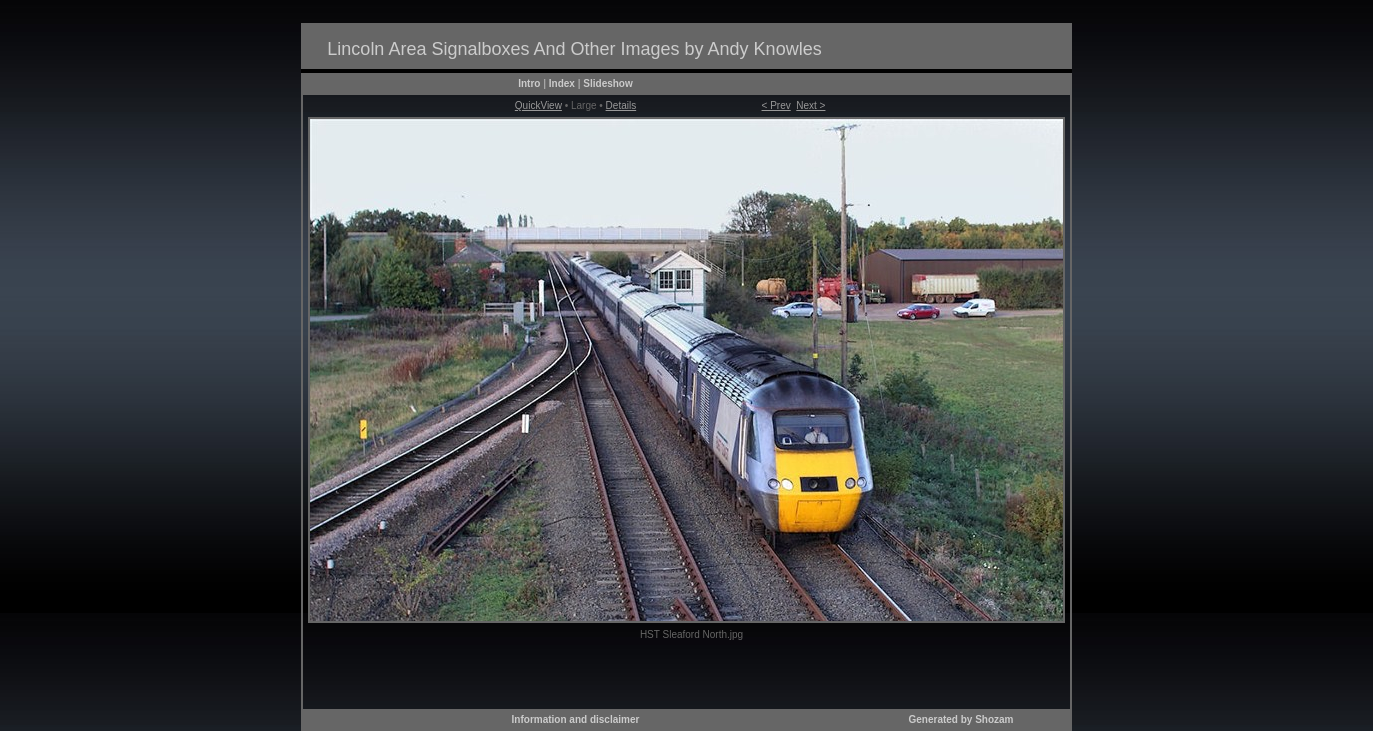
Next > (810, 105)
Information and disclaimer (576, 719)
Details (621, 105)
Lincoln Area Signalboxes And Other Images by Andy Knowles (574, 49)
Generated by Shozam (960, 719)
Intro (529, 83)
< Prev (776, 105)
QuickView (538, 105)
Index (562, 83)
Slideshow (607, 83)
